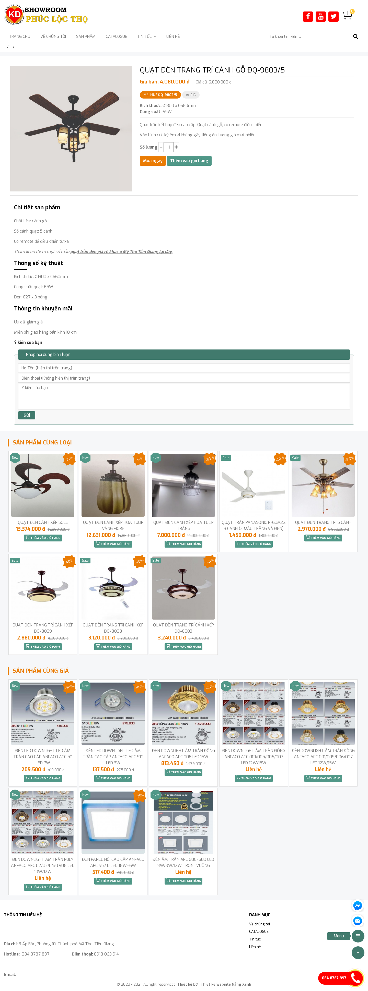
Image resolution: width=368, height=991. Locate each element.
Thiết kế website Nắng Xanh (226, 984)
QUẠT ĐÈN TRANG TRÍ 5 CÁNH (323, 522)
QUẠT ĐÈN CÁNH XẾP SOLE (43, 522)
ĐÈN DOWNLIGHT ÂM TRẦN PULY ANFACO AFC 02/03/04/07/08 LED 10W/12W (43, 865)
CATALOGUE (116, 36)
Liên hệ (173, 36)
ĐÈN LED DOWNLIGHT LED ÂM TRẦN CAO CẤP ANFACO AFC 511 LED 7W (43, 757)
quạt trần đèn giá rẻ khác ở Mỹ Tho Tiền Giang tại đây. (121, 251)
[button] (127, 70)
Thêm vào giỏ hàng (43, 537)
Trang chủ (19, 36)
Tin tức (255, 939)
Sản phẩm (86, 36)
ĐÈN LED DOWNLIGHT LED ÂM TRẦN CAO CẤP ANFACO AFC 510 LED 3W (113, 757)
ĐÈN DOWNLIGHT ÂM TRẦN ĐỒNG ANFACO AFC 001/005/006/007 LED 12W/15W (253, 757)
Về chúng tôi (53, 36)
